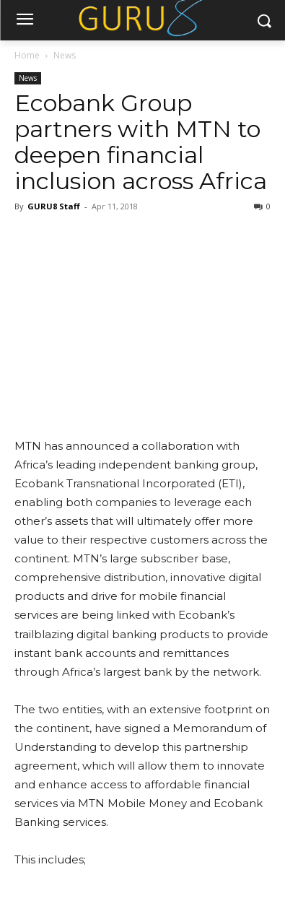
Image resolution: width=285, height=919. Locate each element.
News (64, 55)
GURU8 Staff (53, 206)
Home (27, 55)
